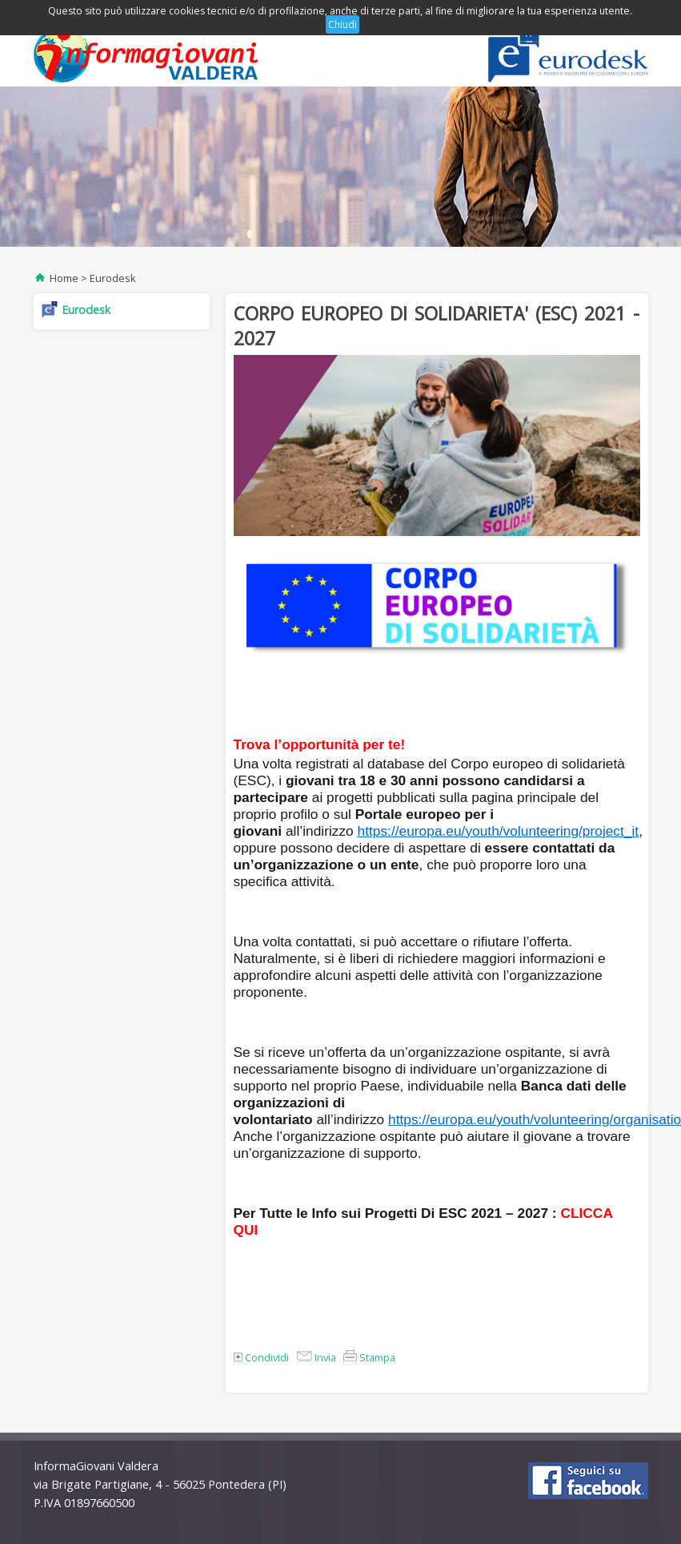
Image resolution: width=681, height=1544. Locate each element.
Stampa (369, 1357)
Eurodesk (113, 278)
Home (64, 278)
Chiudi (342, 24)
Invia (316, 1357)
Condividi (261, 1357)
